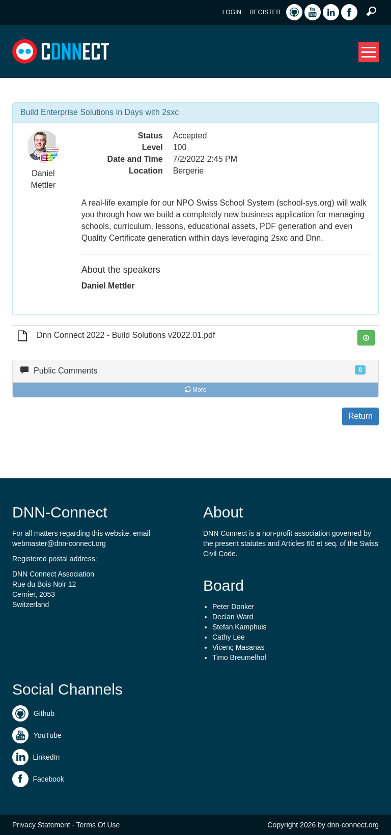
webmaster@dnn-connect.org (59, 543)
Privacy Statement (41, 825)
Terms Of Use (98, 825)
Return (360, 416)
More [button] (196, 389)
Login (231, 12)
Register (265, 12)
